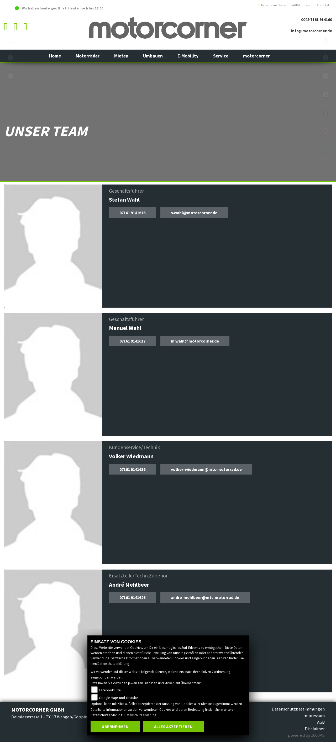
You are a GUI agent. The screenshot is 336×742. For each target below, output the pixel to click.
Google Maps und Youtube (118, 698)
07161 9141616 (132, 212)
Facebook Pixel (110, 690)
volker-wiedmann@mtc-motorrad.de (206, 469)
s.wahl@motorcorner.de (194, 212)
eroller (10, 76)
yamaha (10, 58)
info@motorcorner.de (311, 30)
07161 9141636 (132, 469)
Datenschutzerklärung (113, 663)
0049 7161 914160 (316, 19)
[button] (88, 55)
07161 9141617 (132, 341)
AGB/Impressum (302, 5)
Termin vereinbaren (272, 5)
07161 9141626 (132, 597)
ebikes (10, 39)
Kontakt (324, 5)
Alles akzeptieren (173, 726)
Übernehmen (115, 726)
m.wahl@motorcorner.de (195, 341)
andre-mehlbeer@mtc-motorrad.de (205, 597)
